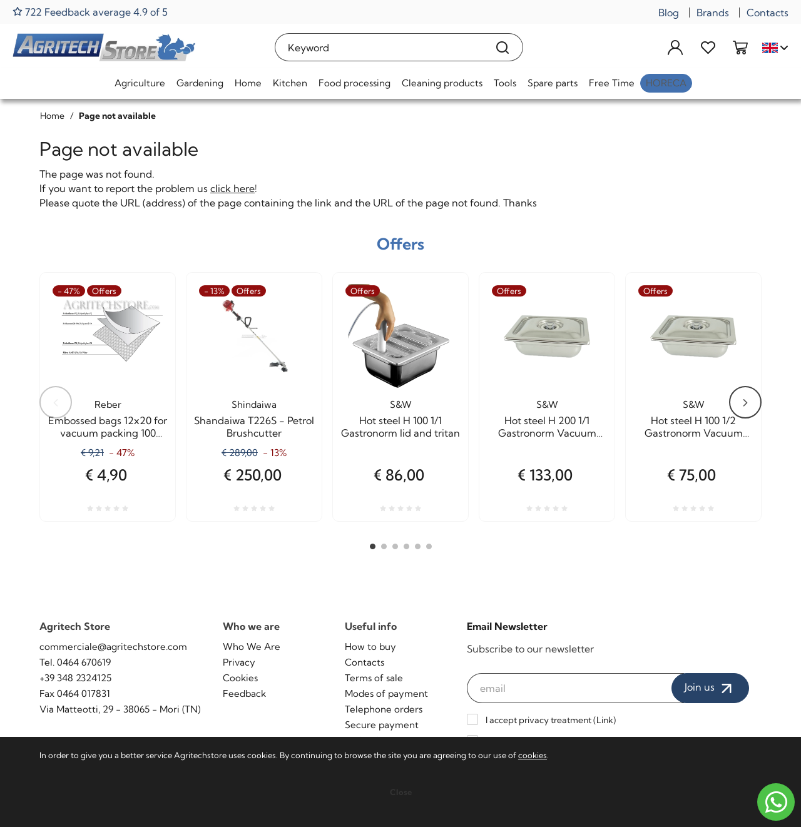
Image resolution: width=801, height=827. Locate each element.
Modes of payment (386, 693)
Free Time (612, 83)
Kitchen (290, 83)
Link (604, 720)
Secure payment (382, 725)
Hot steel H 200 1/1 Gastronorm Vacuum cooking (547, 426)
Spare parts (553, 83)
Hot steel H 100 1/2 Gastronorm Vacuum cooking (694, 426)
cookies (532, 755)
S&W (401, 404)
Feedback (244, 693)
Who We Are (251, 646)
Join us (710, 688)
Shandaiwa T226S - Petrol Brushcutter (254, 426)
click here (232, 188)
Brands (712, 13)
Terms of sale (374, 678)
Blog (668, 13)
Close (401, 792)
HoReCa (666, 83)
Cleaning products (442, 83)
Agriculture (140, 83)
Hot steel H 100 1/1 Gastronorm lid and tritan (400, 426)
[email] (576, 688)
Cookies (240, 678)
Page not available (117, 115)
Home (248, 83)
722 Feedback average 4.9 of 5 (90, 11)
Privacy (239, 662)
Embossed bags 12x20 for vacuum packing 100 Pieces (107, 426)
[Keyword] (379, 47)
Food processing (354, 83)
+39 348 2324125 (75, 678)
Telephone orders (383, 709)
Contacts (767, 13)
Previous (55, 402)
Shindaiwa (254, 404)
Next (745, 402)
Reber (107, 404)
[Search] (502, 47)
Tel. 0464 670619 (75, 662)
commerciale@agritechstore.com (113, 646)
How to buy (370, 646)
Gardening (199, 83)
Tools (505, 83)
